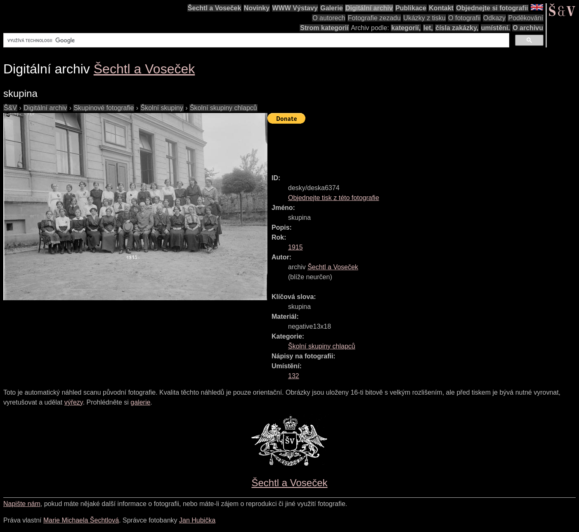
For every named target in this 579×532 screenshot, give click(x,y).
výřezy (73, 402)
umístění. (495, 27)
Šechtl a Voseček (214, 8)
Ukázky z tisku (424, 17)
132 (293, 375)
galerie (140, 402)
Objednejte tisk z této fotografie (333, 197)
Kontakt (441, 8)
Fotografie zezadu (374, 17)
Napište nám (21, 503)
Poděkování (525, 17)
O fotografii (464, 17)
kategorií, (406, 27)
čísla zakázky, (456, 27)
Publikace (410, 8)
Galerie (331, 8)
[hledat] (255, 40)
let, (428, 27)
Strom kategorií (324, 27)
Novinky (256, 8)
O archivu (528, 27)
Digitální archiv (369, 8)
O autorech (328, 17)
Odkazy (494, 17)
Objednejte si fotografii (492, 8)
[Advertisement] (417, 145)
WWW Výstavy (295, 8)
